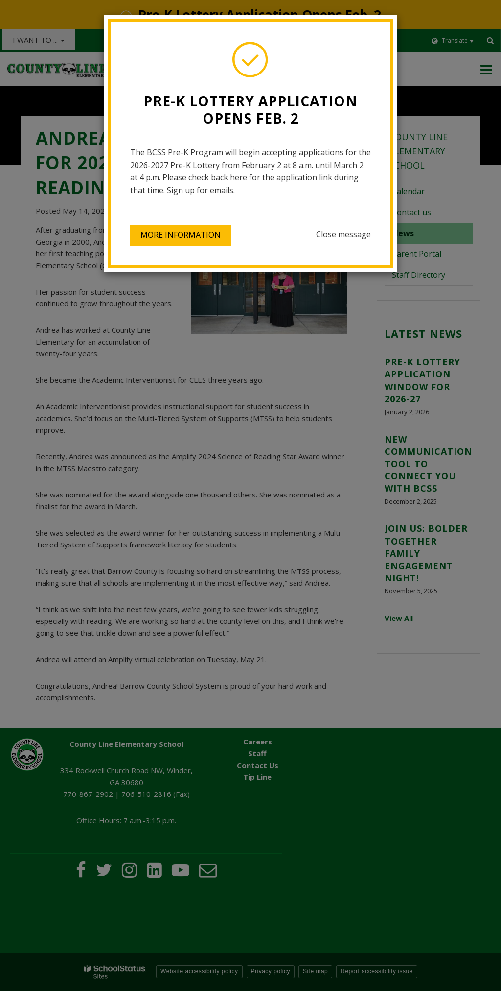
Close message (343, 234)
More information (180, 234)
